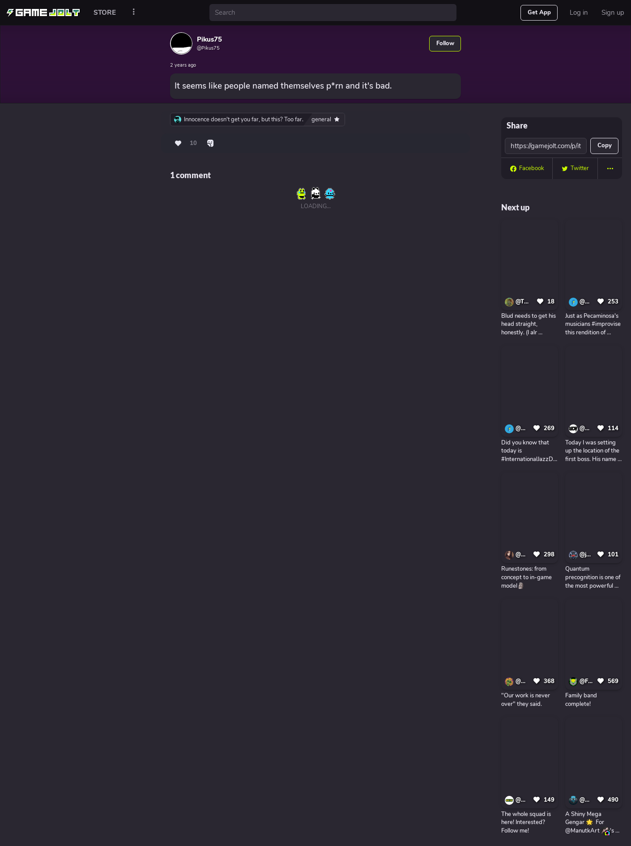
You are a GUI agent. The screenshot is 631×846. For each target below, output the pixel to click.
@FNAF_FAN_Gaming (587, 681)
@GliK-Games (523, 800)
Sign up (612, 12)
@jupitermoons (587, 555)
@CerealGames (587, 302)
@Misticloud (523, 681)
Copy (604, 145)
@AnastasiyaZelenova (523, 555)
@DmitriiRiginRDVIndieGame (587, 428)
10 (193, 143)
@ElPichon (587, 800)
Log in (579, 12)
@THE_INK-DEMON (525, 302)
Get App (539, 13)
